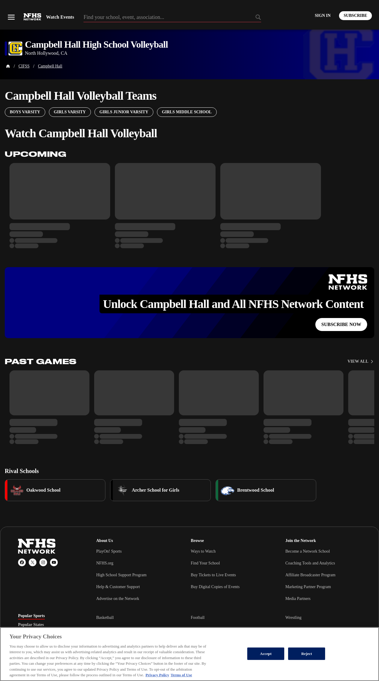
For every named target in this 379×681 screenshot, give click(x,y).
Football (198, 617)
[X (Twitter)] (32, 562)
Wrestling (293, 617)
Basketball (105, 617)
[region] (189, 654)
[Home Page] (8, 66)
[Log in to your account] (322, 15)
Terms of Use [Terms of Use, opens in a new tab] (181, 675)
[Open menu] (11, 17)
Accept (266, 653)
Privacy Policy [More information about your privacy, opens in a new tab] (157, 675)
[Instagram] (43, 562)
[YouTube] (54, 562)
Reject (306, 653)
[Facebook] (22, 562)
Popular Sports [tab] (31, 616)
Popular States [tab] (31, 625)
